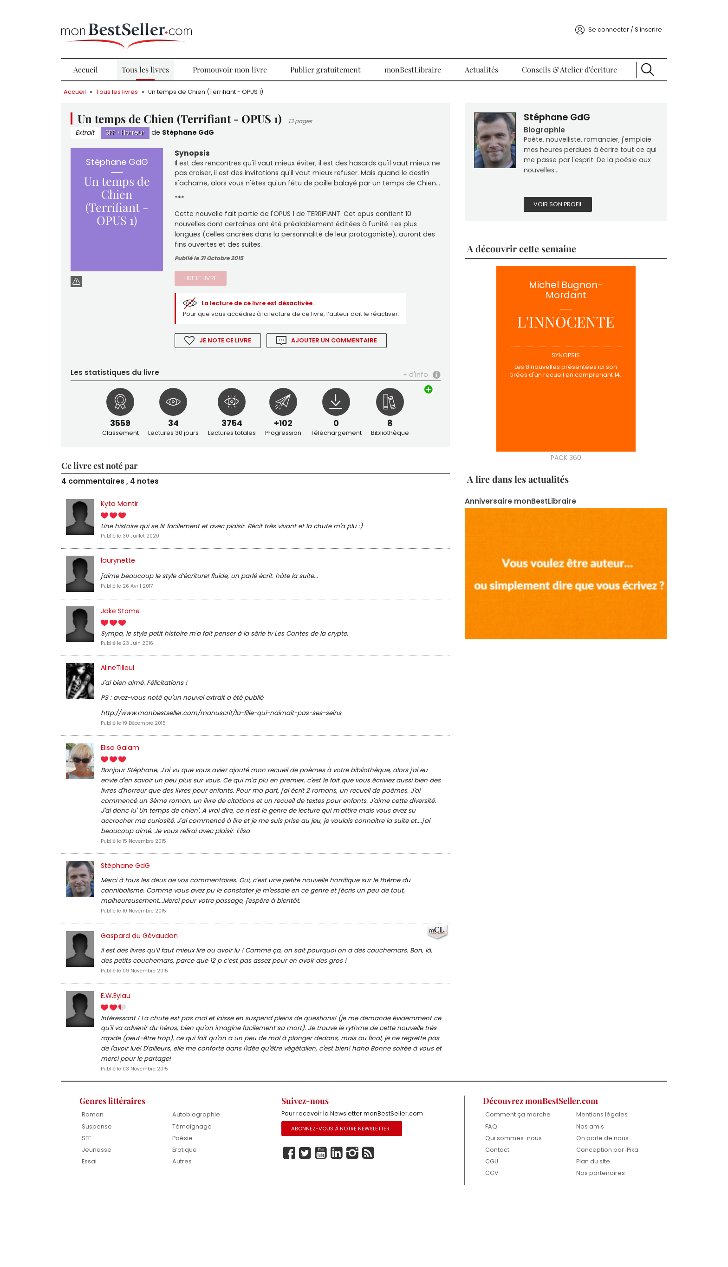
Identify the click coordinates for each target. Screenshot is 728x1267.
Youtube (331, 1224)
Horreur (172, 119)
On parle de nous (577, 1198)
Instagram (363, 1224)
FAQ (476, 1193)
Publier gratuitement (331, 56)
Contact (482, 1217)
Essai (124, 1222)
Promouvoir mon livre (243, 56)
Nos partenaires (575, 1241)
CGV (477, 1241)
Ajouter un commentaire (361, 354)
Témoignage (217, 1186)
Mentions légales (576, 1174)
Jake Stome (159, 630)
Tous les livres (168, 56)
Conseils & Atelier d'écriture (546, 56)
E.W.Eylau (154, 1052)
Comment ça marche (490, 1178)
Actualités (468, 56)
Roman (128, 1174)
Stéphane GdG (228, 119)
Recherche (615, 55)
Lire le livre (226, 281)
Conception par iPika (574, 1214)
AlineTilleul (156, 689)
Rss (378, 1224)
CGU (477, 1229)
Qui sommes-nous (498, 1205)
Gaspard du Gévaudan (177, 978)
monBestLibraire (409, 56)
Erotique (210, 1210)
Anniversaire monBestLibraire (508, 502)
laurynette (156, 579)
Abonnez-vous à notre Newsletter (351, 1199)
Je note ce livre (251, 354)
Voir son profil (545, 205)
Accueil (118, 56)
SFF (149, 119)
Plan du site (568, 1229)
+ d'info (404, 389)
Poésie (208, 1198)
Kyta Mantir (157, 520)
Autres (207, 1222)
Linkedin (347, 1224)
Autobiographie (222, 1174)
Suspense (132, 1186)
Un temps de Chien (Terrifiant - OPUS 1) (244, 77)
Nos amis (564, 1186)
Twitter (315, 1224)
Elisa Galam (158, 772)
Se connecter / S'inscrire (587, 15)
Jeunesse (132, 1210)
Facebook (299, 1224)
